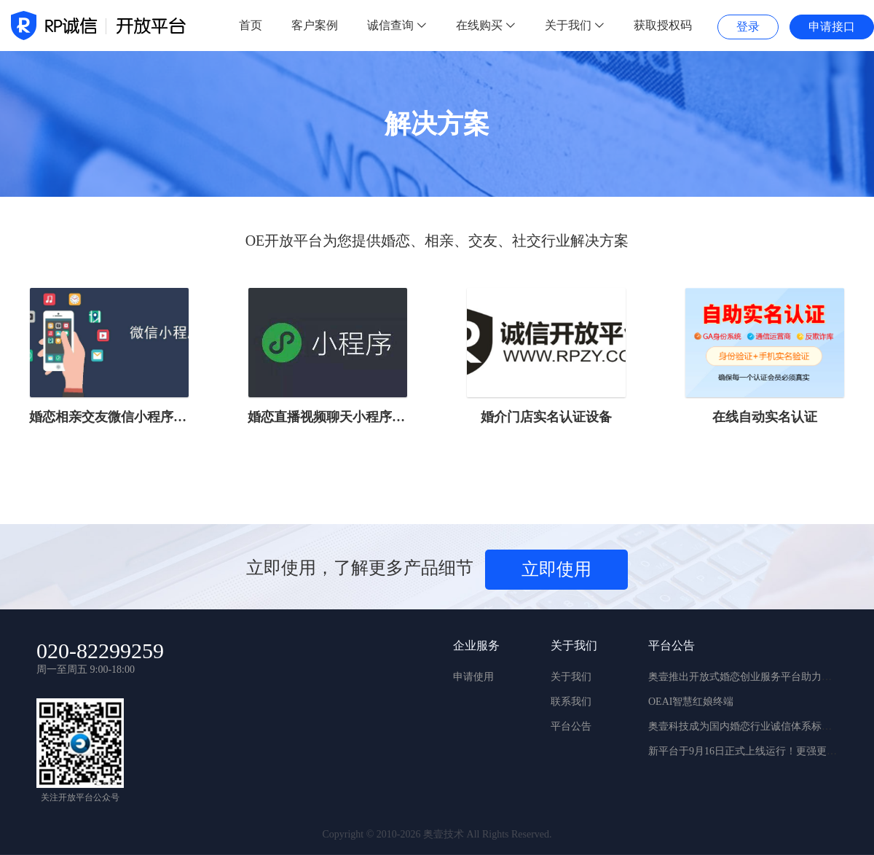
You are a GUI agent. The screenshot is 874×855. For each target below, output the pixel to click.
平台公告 (571, 726)
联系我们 (571, 701)
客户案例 (314, 25)
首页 (250, 25)
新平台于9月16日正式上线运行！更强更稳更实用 (757, 751)
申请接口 (831, 26)
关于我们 (575, 25)
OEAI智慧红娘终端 (690, 701)
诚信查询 (397, 25)
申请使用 (473, 676)
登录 (748, 26)
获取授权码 (663, 25)
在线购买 (486, 25)
